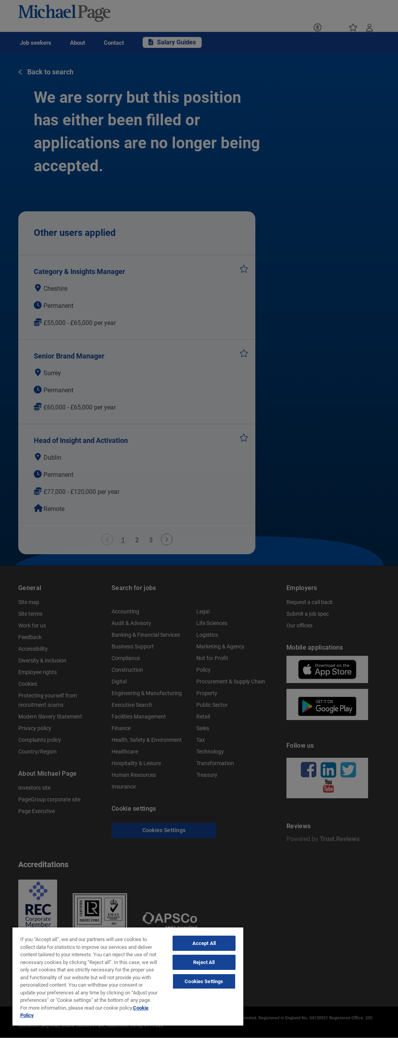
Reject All (204, 962)
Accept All (204, 943)
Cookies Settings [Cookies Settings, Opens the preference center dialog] (204, 981)
